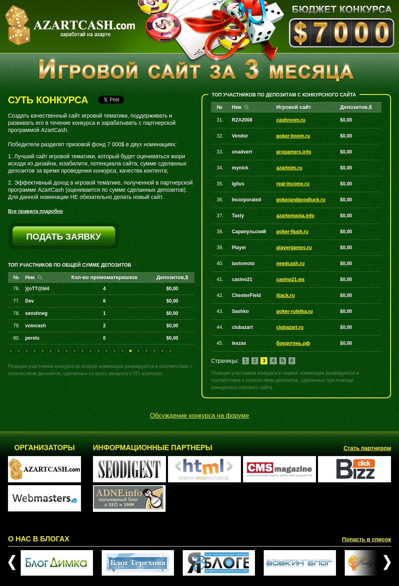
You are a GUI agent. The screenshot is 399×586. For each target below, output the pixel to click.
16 (130, 351)
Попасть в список (366, 539)
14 (114, 351)
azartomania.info (295, 215)
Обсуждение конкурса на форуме (199, 415)
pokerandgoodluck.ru (301, 200)
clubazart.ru (290, 327)
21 (170, 351)
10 (82, 351)
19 (154, 351)
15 (122, 351)
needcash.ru (291, 263)
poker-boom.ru (293, 136)
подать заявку (63, 237)
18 (146, 351)
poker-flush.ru (293, 231)
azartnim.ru (289, 168)
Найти (40, 277)
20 (162, 351)
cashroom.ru (291, 120)
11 (90, 351)
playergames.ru (294, 247)
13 (106, 351)
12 (98, 351)
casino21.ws (291, 279)
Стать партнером (367, 448)
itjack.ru (286, 295)
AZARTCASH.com (70, 25)
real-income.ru (293, 184)
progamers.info (294, 152)
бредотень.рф (293, 343)
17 (138, 351)
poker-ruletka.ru (295, 311)
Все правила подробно (35, 211)
